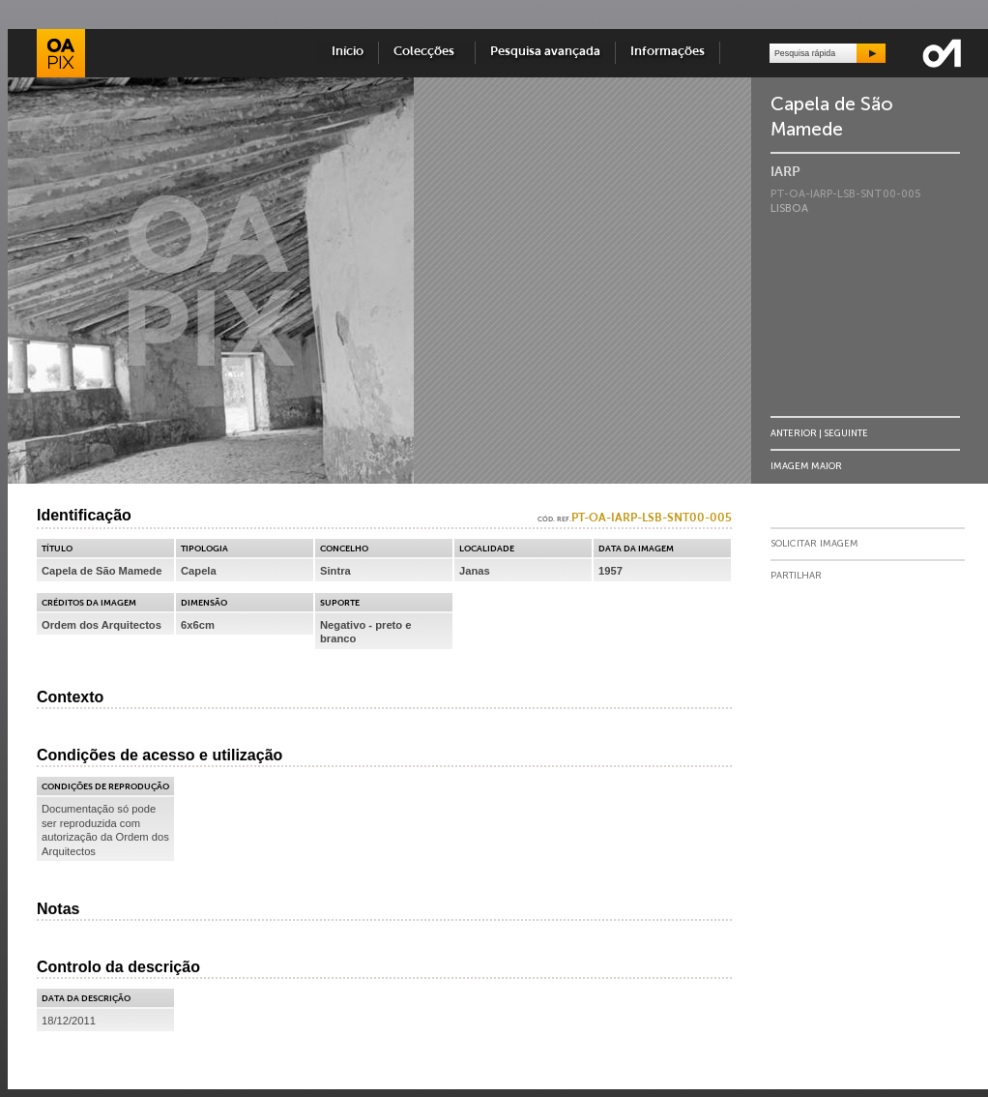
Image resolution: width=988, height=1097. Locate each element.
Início (347, 51)
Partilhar (796, 575)
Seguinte (846, 433)
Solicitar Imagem (814, 543)
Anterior (793, 433)
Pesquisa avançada (545, 51)
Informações (667, 51)
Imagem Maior (806, 465)
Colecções (426, 51)
